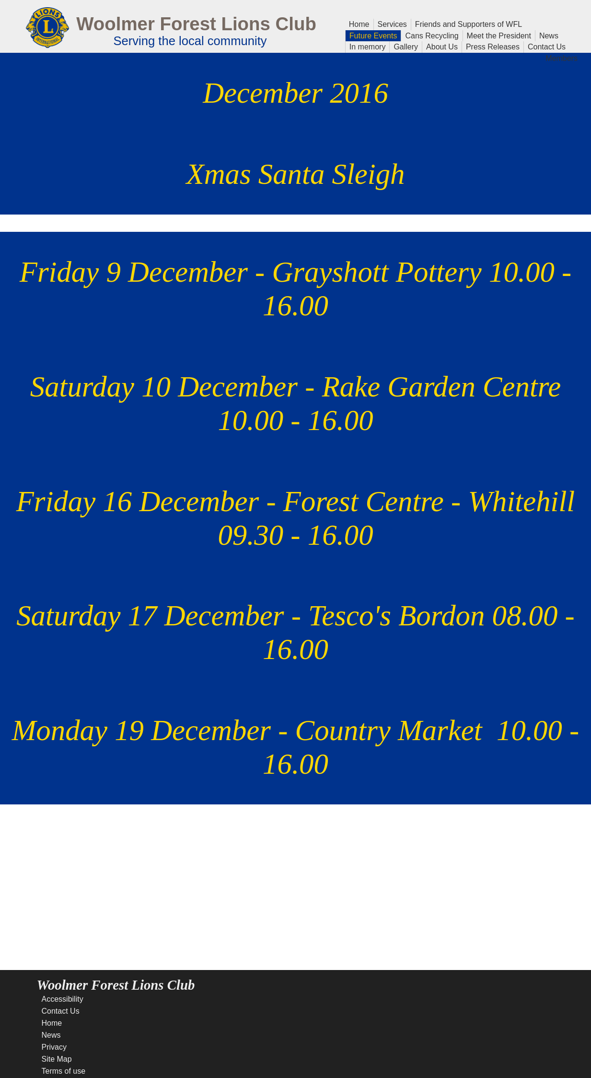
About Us (440, 46)
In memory (368, 46)
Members (561, 57)
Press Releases (493, 47)
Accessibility (62, 999)
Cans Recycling (431, 36)
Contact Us (545, 46)
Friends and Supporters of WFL (468, 24)
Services (392, 23)
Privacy (54, 1047)
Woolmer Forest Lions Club (196, 23)
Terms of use (64, 1071)
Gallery (404, 46)
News (546, 35)
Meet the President (499, 35)
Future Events (371, 35)
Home (359, 23)
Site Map (57, 1059)
